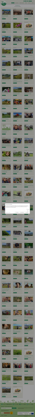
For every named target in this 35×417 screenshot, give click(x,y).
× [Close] (29, 203)
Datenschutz (7, 212)
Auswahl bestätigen (22, 212)
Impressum (9, 212)
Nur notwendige (17, 212)
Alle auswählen (27, 212)
